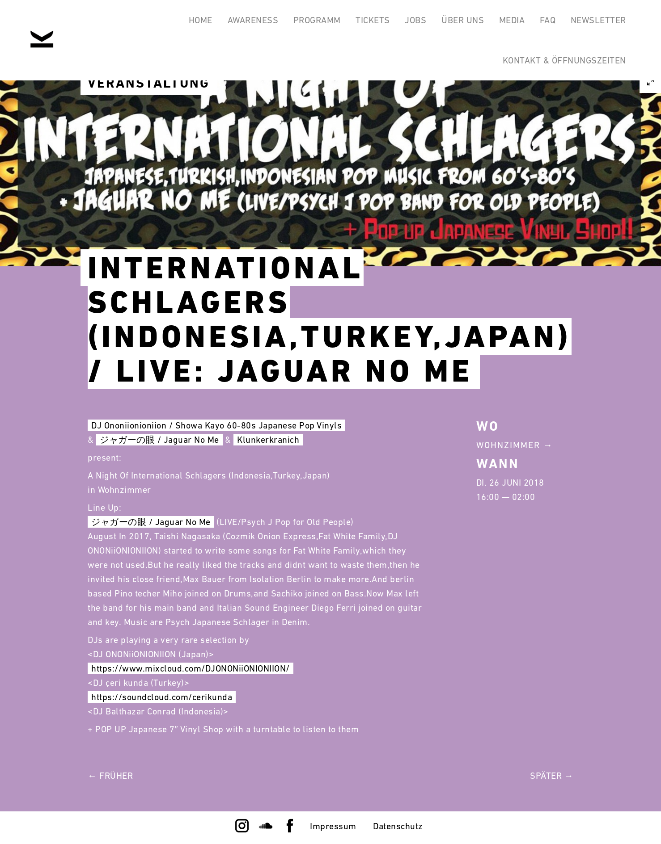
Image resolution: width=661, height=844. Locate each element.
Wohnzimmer (508, 445)
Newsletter (597, 21)
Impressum (333, 826)
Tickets (363, 21)
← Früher (110, 776)
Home (186, 21)
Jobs (408, 21)
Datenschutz (398, 826)
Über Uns (457, 21)
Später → (551, 776)
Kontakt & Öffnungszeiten (563, 64)
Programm (306, 21)
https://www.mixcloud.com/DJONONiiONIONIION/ (190, 668)
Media (508, 21)
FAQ (545, 21)
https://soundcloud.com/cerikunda (161, 697)
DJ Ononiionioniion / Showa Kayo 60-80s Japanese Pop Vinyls (216, 425)
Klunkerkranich (268, 440)
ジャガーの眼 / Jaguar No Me (159, 440)
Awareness (240, 21)
